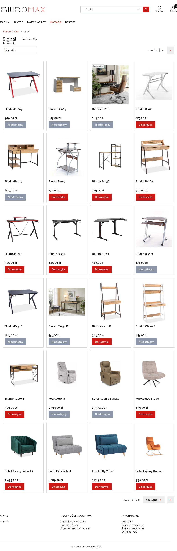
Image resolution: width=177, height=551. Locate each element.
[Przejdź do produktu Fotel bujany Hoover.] (154, 446)
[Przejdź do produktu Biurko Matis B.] (110, 301)
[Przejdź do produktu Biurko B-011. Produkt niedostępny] (110, 84)
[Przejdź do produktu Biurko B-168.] (154, 156)
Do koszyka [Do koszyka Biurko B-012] (145, 124)
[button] (146, 9)
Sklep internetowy (85, 546)
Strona (150, 50)
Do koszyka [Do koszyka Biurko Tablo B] (14, 414)
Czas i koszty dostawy (73, 521)
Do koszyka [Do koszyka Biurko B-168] (145, 197)
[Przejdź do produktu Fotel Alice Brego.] (154, 374)
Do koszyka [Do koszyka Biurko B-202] (14, 269)
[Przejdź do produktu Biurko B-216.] (67, 229)
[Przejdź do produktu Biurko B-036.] (110, 156)
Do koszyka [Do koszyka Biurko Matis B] (102, 342)
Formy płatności (70, 525)
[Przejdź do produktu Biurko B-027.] (67, 156)
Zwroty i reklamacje (133, 528)
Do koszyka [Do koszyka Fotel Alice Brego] (145, 414)
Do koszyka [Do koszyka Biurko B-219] (102, 269)
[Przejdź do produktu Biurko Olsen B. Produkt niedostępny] (154, 301)
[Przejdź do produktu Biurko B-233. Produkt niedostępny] (154, 229)
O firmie (4, 521)
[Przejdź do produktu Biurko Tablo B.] (23, 374)
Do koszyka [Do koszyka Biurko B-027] (58, 197)
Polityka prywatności (133, 525)
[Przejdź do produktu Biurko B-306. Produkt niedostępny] (23, 301)
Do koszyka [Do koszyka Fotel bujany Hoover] (145, 486)
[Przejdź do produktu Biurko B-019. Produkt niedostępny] (23, 156)
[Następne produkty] (154, 499)
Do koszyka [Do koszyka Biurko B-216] (58, 269)
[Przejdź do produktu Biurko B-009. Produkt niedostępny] (67, 84)
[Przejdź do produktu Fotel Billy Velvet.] (67, 446)
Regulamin (128, 521)
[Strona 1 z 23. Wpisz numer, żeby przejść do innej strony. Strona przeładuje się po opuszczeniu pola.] (157, 50)
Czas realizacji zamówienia (76, 528)
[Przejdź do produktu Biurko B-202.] (23, 229)
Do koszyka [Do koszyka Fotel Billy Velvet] (58, 486)
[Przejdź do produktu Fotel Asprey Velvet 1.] (23, 446)
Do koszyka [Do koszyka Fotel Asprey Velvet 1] (14, 486)
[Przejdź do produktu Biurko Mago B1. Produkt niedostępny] (67, 301)
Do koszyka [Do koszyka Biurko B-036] (102, 197)
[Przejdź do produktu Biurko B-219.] (110, 229)
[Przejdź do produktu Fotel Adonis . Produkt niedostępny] (67, 374)
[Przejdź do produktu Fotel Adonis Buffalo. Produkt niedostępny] (110, 374)
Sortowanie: (9, 43)
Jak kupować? (129, 532)
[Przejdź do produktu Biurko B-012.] (154, 84)
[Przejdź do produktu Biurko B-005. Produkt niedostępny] (23, 84)
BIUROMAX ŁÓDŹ (11, 31)
